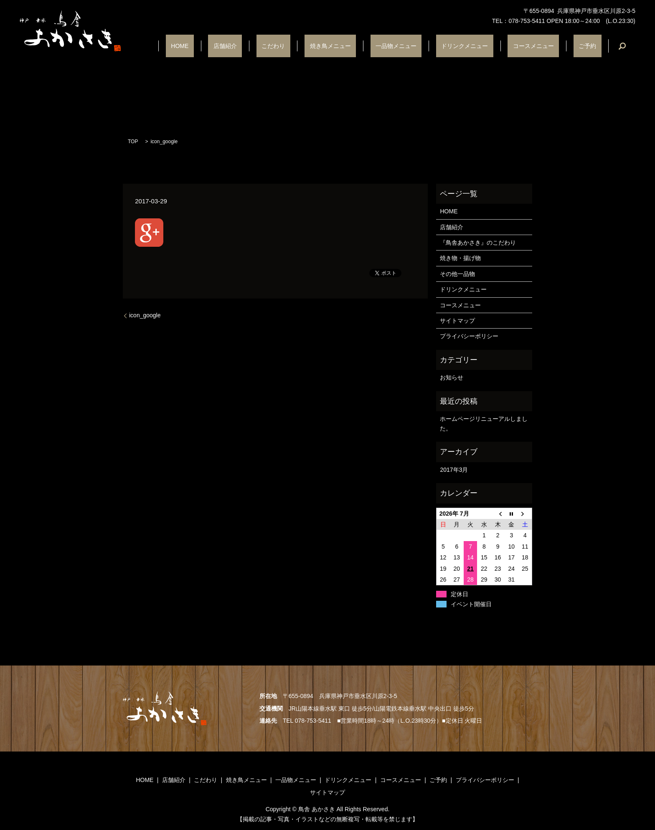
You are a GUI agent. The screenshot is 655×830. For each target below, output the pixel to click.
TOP (133, 141)
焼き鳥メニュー (376, 46)
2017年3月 (454, 469)
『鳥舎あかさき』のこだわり (478, 242)
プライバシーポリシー (469, 336)
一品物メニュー (432, 46)
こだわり (330, 46)
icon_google (145, 315)
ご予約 (593, 46)
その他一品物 (457, 274)
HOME (257, 46)
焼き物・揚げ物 (460, 258)
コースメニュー (548, 46)
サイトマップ (457, 320)
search (622, 46)
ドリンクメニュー (490, 46)
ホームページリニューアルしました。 (484, 423)
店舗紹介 (292, 46)
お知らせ (451, 377)
